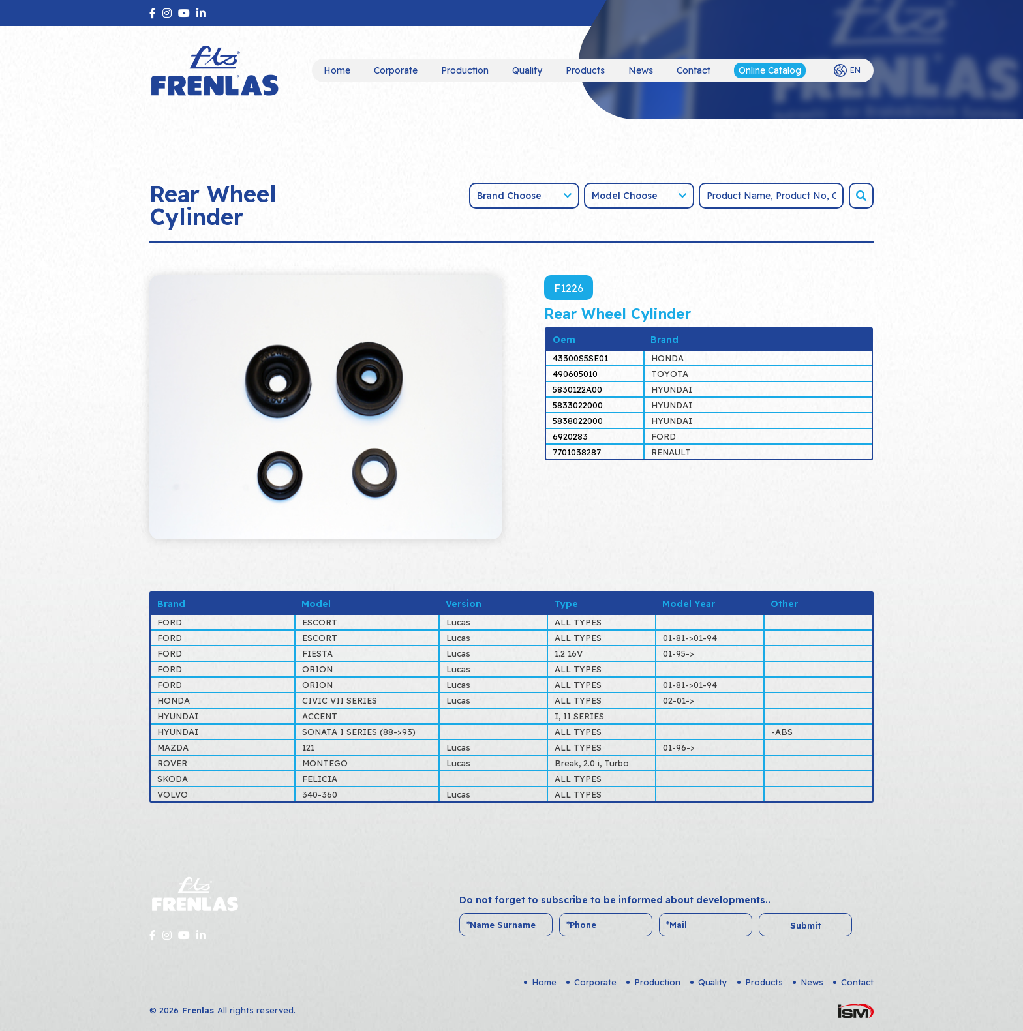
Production (465, 70)
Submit (805, 925)
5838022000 (578, 420)
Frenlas (198, 1010)
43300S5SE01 (580, 358)
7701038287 (577, 452)
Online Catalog (770, 70)
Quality (527, 70)
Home (337, 70)
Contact (693, 70)
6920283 (570, 436)
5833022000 (578, 405)
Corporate (396, 70)
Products (585, 70)
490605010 (575, 373)
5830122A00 (577, 389)
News (640, 70)
